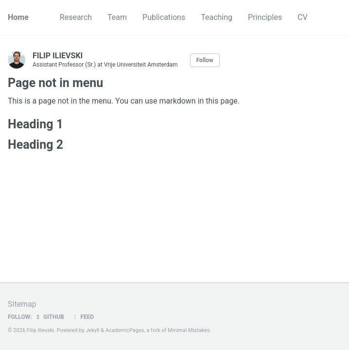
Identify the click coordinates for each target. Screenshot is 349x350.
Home (18, 17)
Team (117, 17)
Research (76, 17)
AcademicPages (124, 330)
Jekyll (93, 330)
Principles (265, 17)
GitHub (49, 317)
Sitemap (22, 304)
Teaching (216, 17)
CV (302, 17)
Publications (163, 17)
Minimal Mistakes (189, 330)
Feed (82, 317)
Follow (204, 60)
